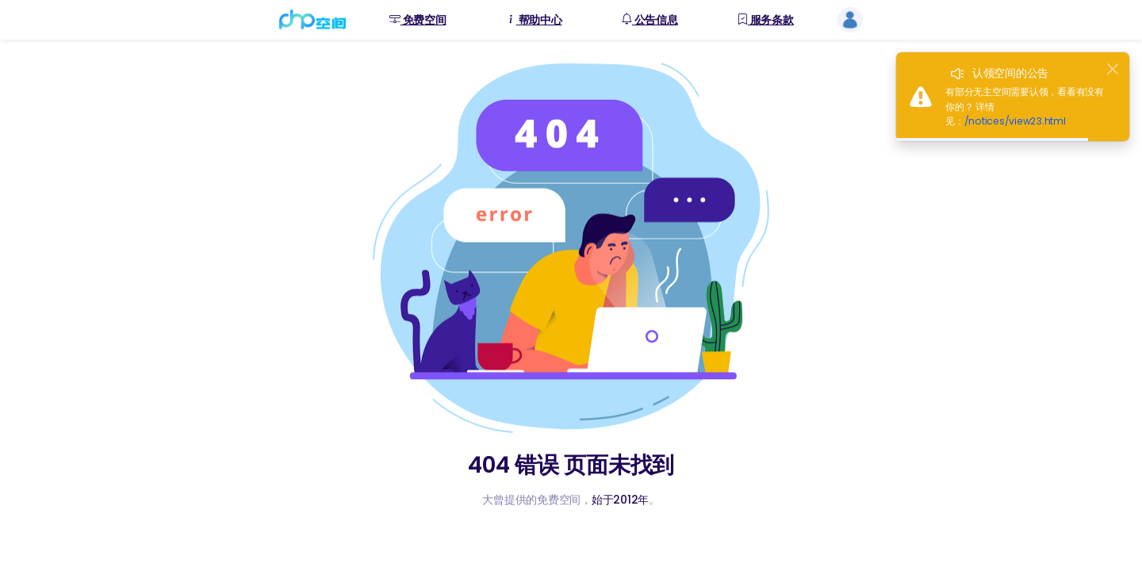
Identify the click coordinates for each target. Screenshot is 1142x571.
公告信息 (649, 20)
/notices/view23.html (1015, 121)
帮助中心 (533, 20)
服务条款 (765, 20)
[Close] (1112, 69)
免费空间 (417, 20)
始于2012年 (620, 500)
